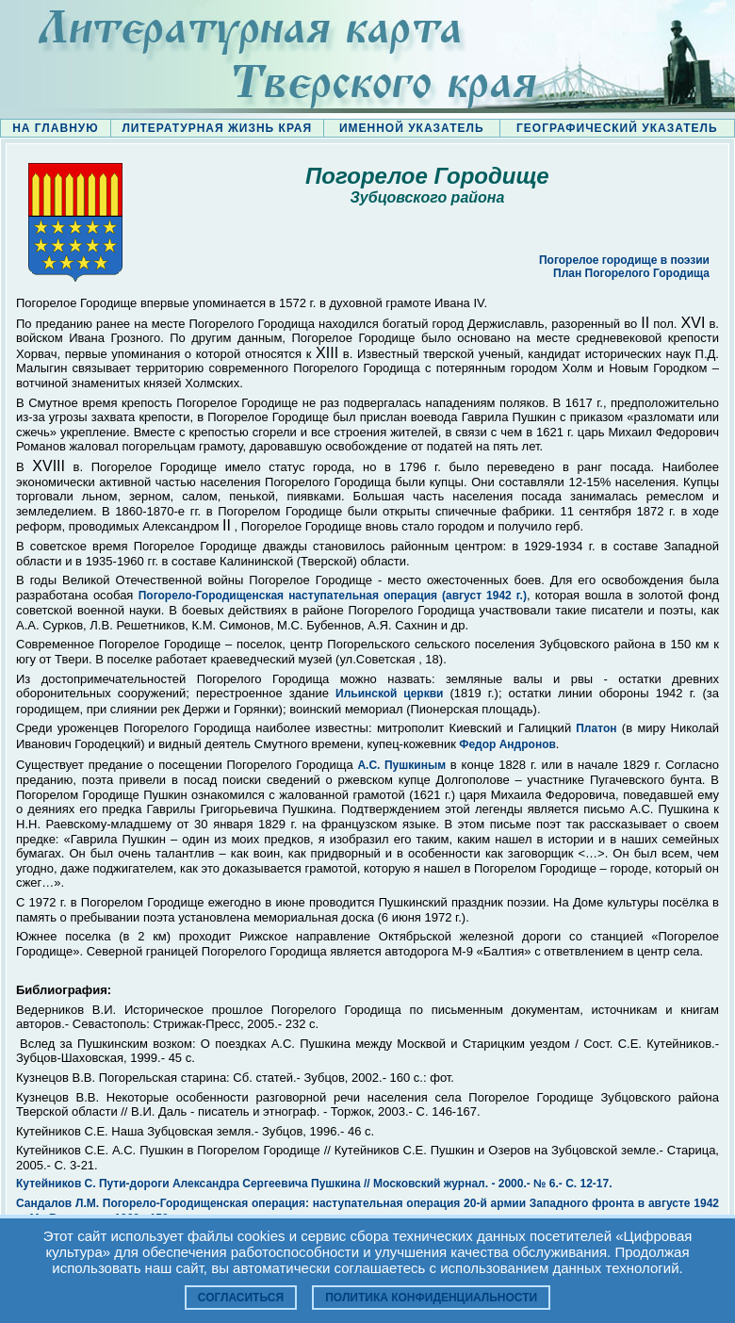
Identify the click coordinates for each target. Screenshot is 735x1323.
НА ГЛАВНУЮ (55, 128)
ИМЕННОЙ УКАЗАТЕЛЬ (411, 128)
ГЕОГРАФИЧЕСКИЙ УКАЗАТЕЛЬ (617, 128)
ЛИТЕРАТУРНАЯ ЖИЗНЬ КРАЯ (217, 128)
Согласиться (241, 1297)
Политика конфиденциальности (431, 1297)
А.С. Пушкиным (401, 765)
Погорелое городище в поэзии (624, 260)
